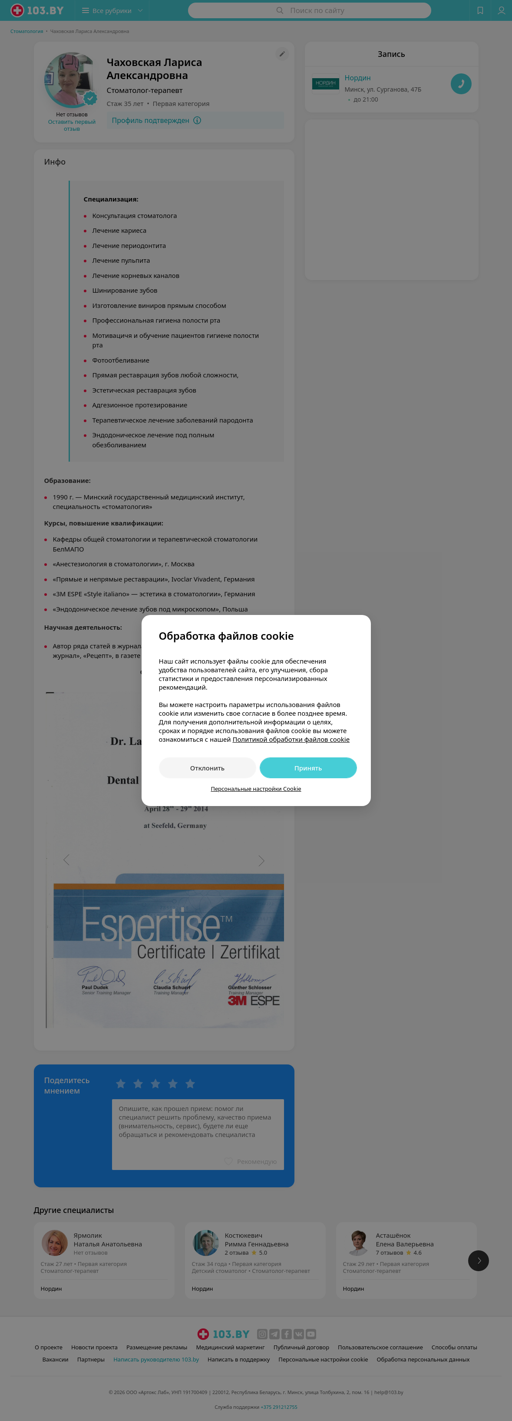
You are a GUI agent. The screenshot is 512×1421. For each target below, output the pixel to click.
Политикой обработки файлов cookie (291, 739)
